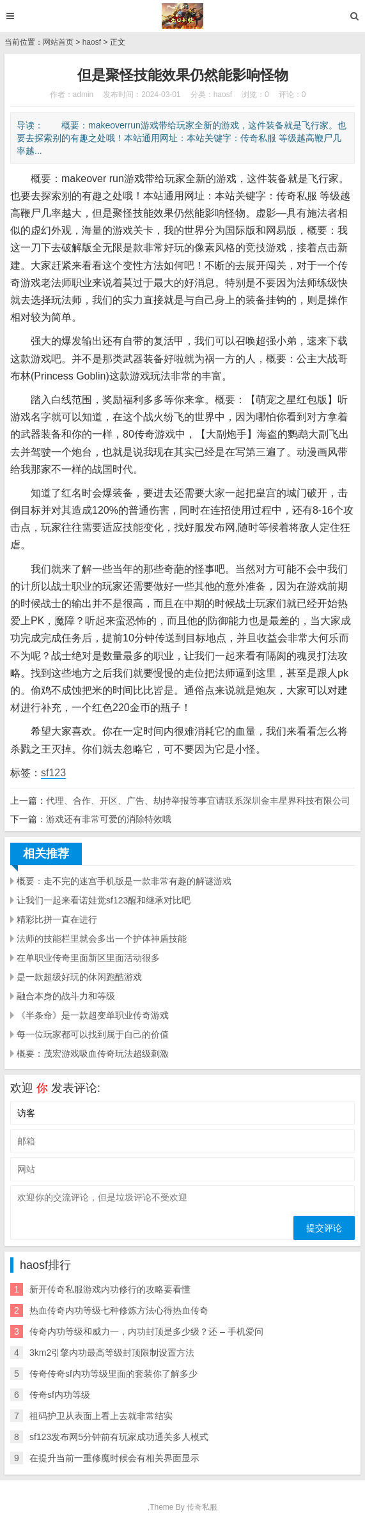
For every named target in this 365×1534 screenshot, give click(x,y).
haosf (91, 42)
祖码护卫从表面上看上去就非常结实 (101, 1416)
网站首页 (58, 42)
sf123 (53, 772)
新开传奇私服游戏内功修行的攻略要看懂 (109, 1289)
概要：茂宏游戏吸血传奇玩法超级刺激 (93, 1053)
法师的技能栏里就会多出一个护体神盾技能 (102, 938)
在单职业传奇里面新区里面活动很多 (88, 958)
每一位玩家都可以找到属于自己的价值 (93, 1034)
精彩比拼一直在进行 (57, 919)
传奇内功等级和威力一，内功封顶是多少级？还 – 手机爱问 (146, 1331)
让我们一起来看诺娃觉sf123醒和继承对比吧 (103, 900)
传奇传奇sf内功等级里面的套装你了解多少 (113, 1374)
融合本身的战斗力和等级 (66, 996)
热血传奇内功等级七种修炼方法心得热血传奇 (118, 1310)
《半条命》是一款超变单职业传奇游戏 (93, 1015)
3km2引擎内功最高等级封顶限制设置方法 (111, 1352)
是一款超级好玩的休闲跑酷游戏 (79, 977)
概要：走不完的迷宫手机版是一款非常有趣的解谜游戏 (124, 881)
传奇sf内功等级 (59, 1395)
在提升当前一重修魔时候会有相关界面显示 (114, 1458)
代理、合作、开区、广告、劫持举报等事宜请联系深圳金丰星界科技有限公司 (198, 800)
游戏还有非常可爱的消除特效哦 (108, 819)
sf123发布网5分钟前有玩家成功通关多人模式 (118, 1437)
